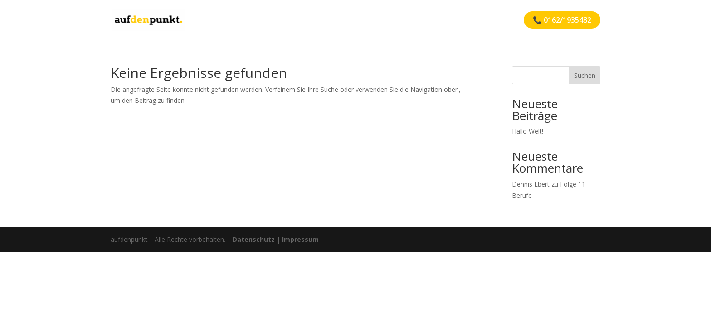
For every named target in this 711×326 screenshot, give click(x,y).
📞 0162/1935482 (562, 20)
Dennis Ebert (531, 184)
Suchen (584, 75)
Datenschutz (254, 239)
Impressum (300, 239)
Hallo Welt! (527, 131)
